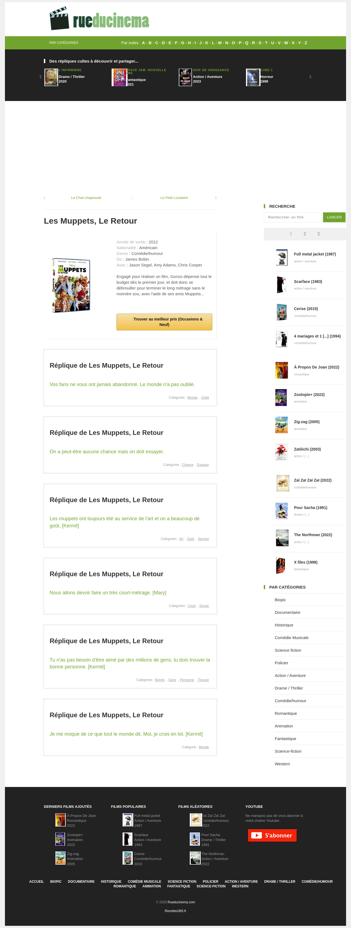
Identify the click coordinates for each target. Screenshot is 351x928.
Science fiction (288, 650)
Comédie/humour (290, 700)
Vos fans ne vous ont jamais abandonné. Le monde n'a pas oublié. (122, 384)
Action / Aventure (290, 675)
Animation (284, 726)
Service (203, 539)
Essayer (203, 465)
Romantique (286, 713)
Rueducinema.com (181, 902)
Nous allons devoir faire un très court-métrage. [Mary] (108, 592)
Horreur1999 (266, 79)
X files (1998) (306, 562)
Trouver (203, 680)
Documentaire (287, 612)
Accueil (36, 882)
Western (282, 763)
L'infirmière (70, 70)
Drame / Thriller (289, 688)
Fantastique (285, 738)
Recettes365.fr (175, 911)
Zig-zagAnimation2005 (75, 859)
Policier (281, 662)
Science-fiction (288, 751)
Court (192, 606)
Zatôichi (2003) (307, 449)
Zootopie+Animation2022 (75, 840)
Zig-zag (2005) (306, 422)
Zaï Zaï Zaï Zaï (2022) (313, 480)
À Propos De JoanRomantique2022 (81, 821)
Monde (193, 398)
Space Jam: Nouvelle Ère (146, 71)
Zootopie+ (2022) (309, 394)
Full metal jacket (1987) (315, 254)
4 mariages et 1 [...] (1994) (317, 336)
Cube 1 (266, 70)
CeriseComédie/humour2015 (148, 859)
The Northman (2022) (313, 535)
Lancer (334, 217)
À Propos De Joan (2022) (316, 367)
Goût (190, 539)
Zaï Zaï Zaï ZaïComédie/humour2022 (215, 821)
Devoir (204, 606)
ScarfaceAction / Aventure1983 (147, 840)
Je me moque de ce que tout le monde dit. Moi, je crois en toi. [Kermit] (126, 734)
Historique (284, 625)
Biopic (280, 599)
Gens (172, 680)
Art (181, 539)
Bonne (160, 680)
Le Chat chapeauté (86, 198)
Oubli (205, 398)
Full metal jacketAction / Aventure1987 (147, 821)
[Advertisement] (175, 142)
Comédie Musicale (291, 637)
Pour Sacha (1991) (310, 507)
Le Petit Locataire (174, 198)
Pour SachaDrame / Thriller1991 (214, 840)
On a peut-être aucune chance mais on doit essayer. (107, 451)
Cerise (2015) (306, 308)
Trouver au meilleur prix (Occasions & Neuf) (167, 322)
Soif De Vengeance (211, 70)
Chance (187, 465)
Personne (187, 680)
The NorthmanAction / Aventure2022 (215, 859)
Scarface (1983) (308, 281)
